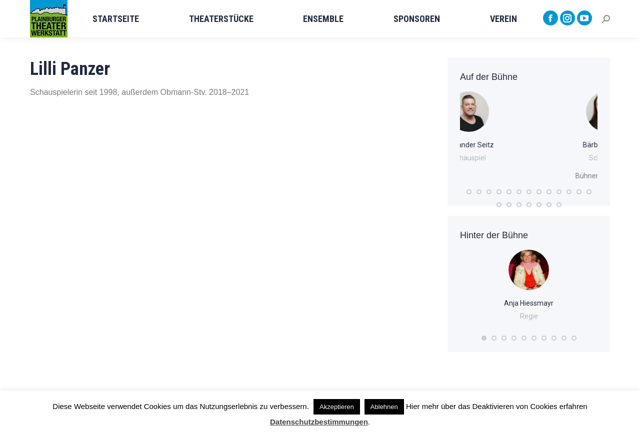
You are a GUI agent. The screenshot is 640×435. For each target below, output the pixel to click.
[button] (469, 191)
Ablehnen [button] (384, 407)
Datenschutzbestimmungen (319, 422)
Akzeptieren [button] (337, 407)
